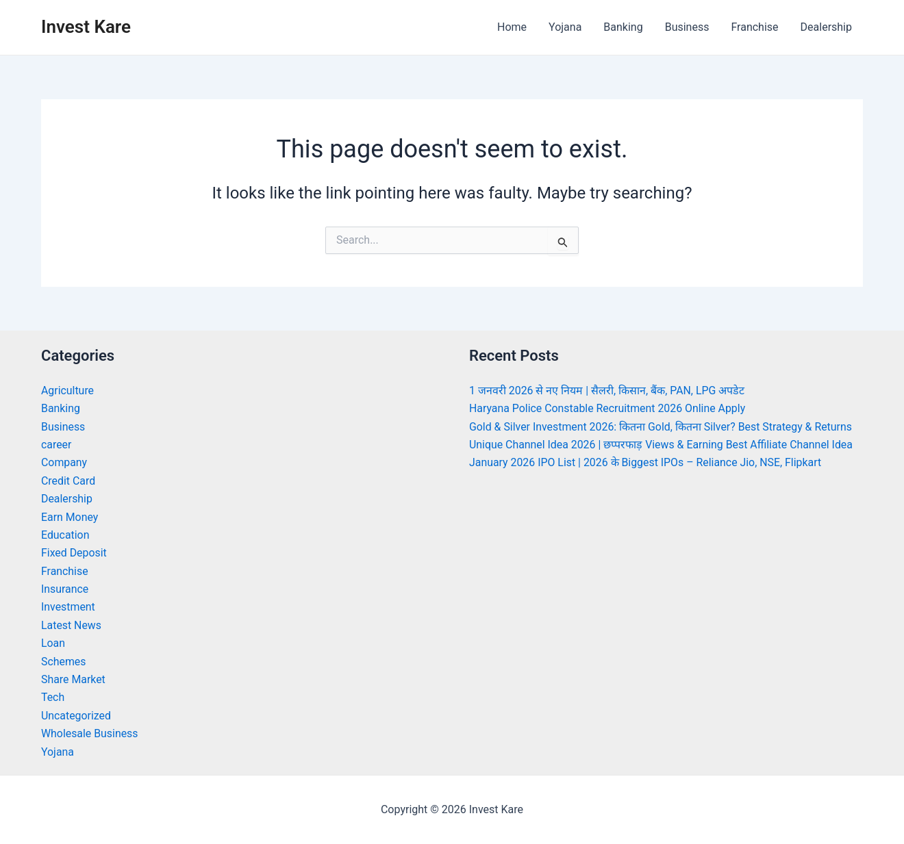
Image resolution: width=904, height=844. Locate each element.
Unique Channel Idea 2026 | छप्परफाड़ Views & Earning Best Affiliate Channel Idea (662, 444)
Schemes (63, 661)
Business (687, 27)
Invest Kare (86, 26)
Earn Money (70, 517)
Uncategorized (76, 715)
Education (65, 534)
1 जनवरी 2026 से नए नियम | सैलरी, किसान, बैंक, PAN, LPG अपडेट (607, 390)
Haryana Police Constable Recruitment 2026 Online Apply (608, 408)
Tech (52, 697)
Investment (68, 606)
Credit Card (68, 480)
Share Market (73, 679)
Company (64, 462)
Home (512, 27)
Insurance (65, 589)
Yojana (565, 27)
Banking (622, 27)
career (56, 444)
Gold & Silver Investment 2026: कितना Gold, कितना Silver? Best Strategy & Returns (662, 426)
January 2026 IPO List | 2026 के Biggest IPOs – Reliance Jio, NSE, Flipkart (646, 462)
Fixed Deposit (74, 552)
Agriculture (68, 390)
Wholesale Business (90, 733)
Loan (53, 643)
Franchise (754, 27)
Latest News (71, 625)
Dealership (826, 27)
